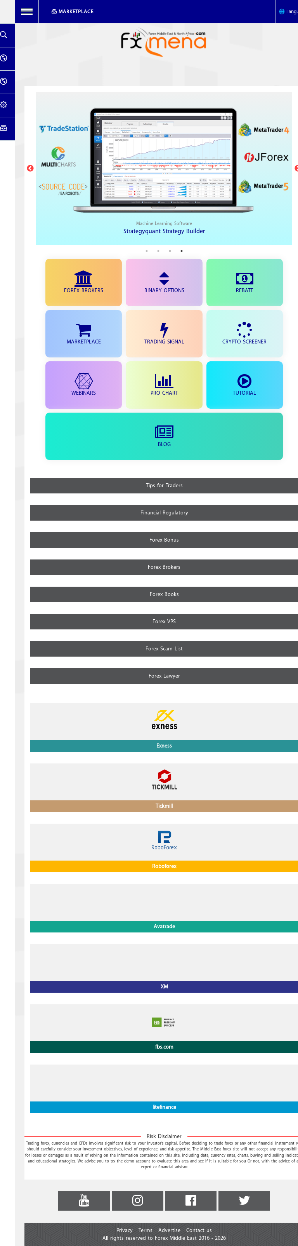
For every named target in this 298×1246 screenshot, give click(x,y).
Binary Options (149, 283)
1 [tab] (166, 251)
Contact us (184, 1230)
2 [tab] (155, 251)
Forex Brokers (68, 283)
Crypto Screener (229, 334)
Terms (130, 1230)
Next (283, 169)
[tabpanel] (149, 168)
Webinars (68, 385)
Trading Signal (149, 334)
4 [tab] (131, 251)
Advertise (154, 1230)
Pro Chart (149, 385)
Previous (15, 169)
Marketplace (60, 11)
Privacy (109, 1230)
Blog (149, 437)
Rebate (229, 283)
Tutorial (229, 385)
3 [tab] (143, 251)
